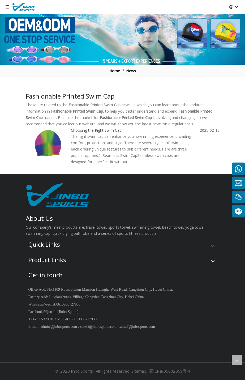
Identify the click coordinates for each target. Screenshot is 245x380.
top (237, 360)
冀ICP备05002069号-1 (170, 371)
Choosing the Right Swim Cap (96, 130)
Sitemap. (139, 371)
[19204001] (122, 39)
